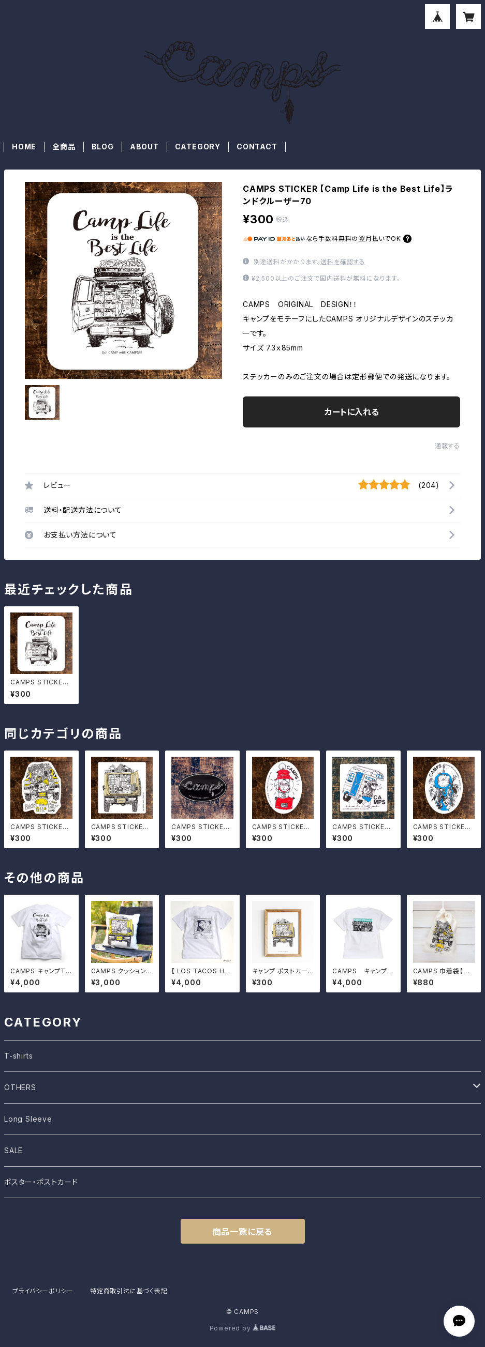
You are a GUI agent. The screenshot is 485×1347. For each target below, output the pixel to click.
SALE (13, 1150)
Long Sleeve (28, 1118)
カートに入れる (352, 412)
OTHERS (20, 1087)
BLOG (103, 146)
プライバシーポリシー (43, 1291)
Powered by (243, 1328)
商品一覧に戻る (243, 1232)
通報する (447, 446)
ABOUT (144, 146)
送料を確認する (342, 262)
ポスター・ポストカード (41, 1181)
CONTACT (257, 146)
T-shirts (18, 1055)
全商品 (63, 146)
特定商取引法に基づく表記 (129, 1291)
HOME (24, 146)
